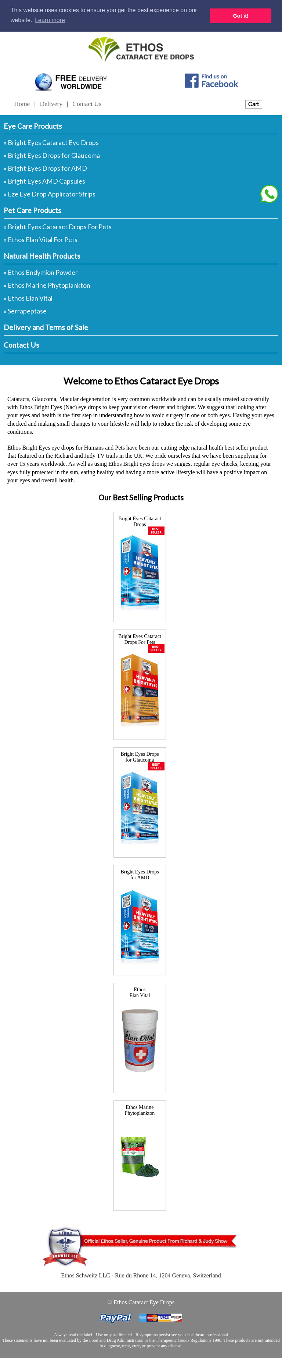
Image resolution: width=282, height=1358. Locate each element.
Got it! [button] (241, 16)
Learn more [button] (50, 20)
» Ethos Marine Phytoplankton (47, 285)
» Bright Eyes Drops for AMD (45, 168)
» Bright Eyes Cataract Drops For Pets (58, 227)
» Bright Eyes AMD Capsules (44, 181)
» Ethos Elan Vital (28, 298)
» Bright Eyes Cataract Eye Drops (51, 142)
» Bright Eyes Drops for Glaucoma (52, 155)
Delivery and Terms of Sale (46, 327)
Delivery (51, 103)
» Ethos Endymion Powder (41, 272)
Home (22, 103)
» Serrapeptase (25, 311)
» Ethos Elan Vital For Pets (40, 240)
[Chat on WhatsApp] (269, 194)
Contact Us (86, 103)
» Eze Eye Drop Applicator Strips (49, 194)
